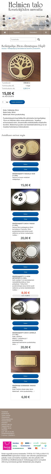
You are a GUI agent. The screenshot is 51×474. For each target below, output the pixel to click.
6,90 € (26, 88)
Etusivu (4, 48)
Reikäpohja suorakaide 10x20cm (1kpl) (24, 386)
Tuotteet (16, 32)
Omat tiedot (43, 16)
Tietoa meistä (5, 415)
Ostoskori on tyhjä (40, 25)
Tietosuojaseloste (7, 419)
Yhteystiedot (5, 417)
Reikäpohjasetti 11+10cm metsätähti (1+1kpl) (21, 277)
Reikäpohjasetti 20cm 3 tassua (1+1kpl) (23, 224)
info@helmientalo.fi (7, 433)
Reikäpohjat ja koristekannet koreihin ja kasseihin (24, 48)
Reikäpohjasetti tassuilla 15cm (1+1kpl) (23, 174)
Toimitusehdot (6, 421)
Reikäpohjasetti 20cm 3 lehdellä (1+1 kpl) (24, 334)
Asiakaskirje (5, 413)
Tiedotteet (4, 412)
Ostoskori (33, 32)
